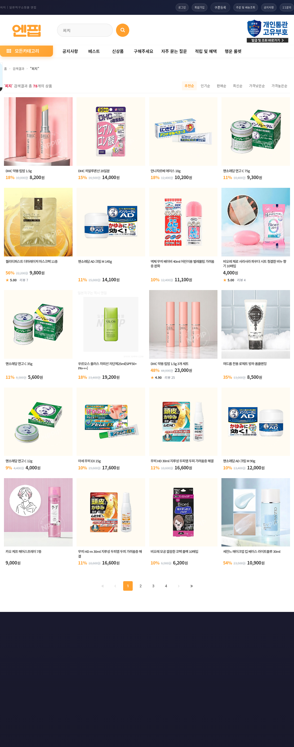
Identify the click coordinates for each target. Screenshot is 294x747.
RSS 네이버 (265, 622)
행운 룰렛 (233, 51)
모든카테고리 (23, 50)
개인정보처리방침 (30, 622)
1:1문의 (285, 7)
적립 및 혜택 (206, 51)
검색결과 (18, 68)
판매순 (221, 85)
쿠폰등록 (206, 7)
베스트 (94, 51)
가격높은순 (279, 85)
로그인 (162, 7)
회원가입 (184, 7)
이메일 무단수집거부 (70, 622)
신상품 (118, 51)
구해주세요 (143, 51)
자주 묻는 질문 (174, 51)
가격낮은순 (257, 85)
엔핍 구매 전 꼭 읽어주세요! (216, 694)
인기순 (205, 85)
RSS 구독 (207, 622)
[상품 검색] (122, 30)
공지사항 (263, 7)
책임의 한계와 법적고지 (115, 622)
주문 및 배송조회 (235, 7)
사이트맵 (180, 622)
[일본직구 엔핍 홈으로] (26, 29)
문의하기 (152, 622)
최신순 (237, 85)
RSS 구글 (235, 622)
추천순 (189, 85)
